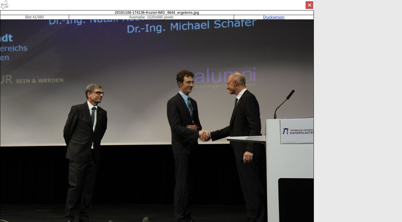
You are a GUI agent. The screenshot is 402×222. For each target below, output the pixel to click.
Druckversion (273, 17)
